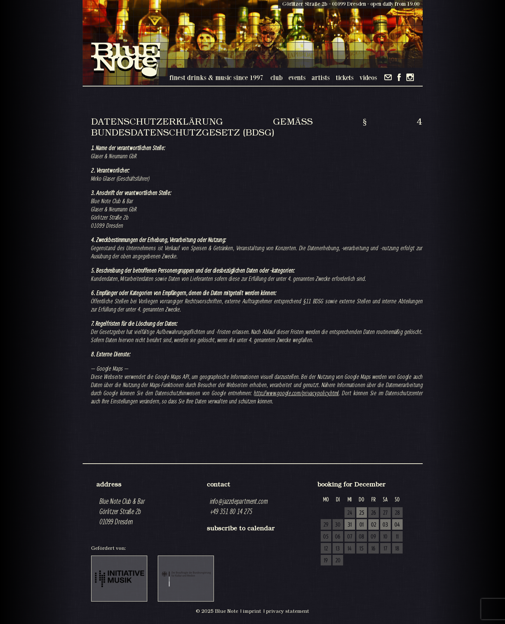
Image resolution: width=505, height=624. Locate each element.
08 (361, 537)
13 (338, 549)
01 (361, 525)
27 (385, 513)
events (297, 77)
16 (373, 549)
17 (385, 549)
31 (350, 525)
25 (361, 513)
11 (397, 537)
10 (385, 537)
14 (350, 549)
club (276, 77)
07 (349, 537)
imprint (252, 611)
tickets (345, 77)
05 (326, 537)
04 (397, 525)
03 (385, 525)
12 (326, 549)
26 (373, 513)
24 (349, 513)
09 (373, 537)
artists (321, 77)
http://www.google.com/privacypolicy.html (296, 393)
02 (373, 525)
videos (368, 77)
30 (337, 525)
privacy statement (287, 611)
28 (397, 513)
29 (326, 525)
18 (397, 549)
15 (361, 549)
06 (337, 537)
